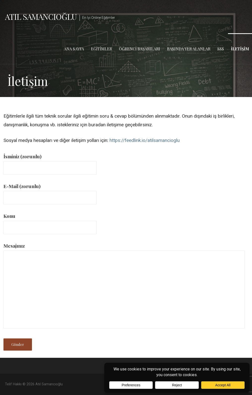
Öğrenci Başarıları (139, 48)
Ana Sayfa (74, 48)
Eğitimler (101, 48)
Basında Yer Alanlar (188, 48)
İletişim (240, 48)
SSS (220, 48)
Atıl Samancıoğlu (41, 16)
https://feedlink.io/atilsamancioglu (145, 140)
